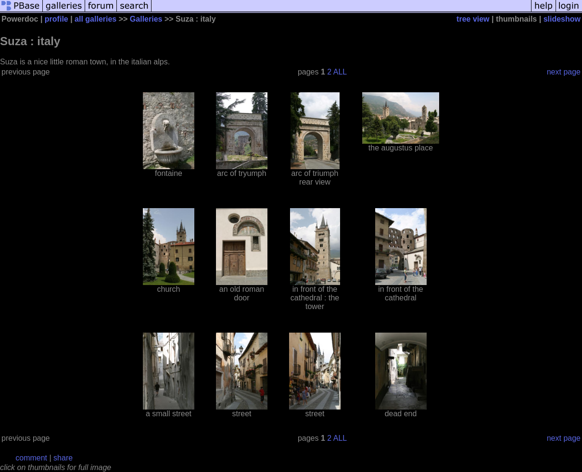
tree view (472, 19)
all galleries (95, 19)
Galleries (146, 19)
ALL (340, 72)
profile (56, 19)
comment (31, 458)
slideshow (562, 19)
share (63, 458)
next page (564, 72)
